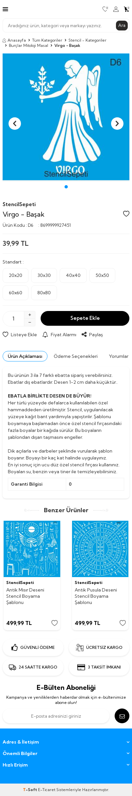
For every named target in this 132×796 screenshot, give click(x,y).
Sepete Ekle (85, 318)
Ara (121, 25)
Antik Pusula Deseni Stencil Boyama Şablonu (96, 596)
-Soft (30, 789)
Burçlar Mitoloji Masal (28, 45)
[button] (66, 186)
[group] (66, 116)
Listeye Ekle (20, 335)
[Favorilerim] (105, 9)
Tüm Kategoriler (47, 40)
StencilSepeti (19, 204)
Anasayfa (14, 40)
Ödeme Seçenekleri (76, 356)
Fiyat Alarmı (59, 335)
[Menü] (5, 9)
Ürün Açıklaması (25, 356)
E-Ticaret (46, 789)
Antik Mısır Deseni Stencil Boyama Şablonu (25, 596)
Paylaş (92, 335)
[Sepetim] (126, 9)
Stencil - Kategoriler (87, 40)
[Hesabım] (116, 9)
